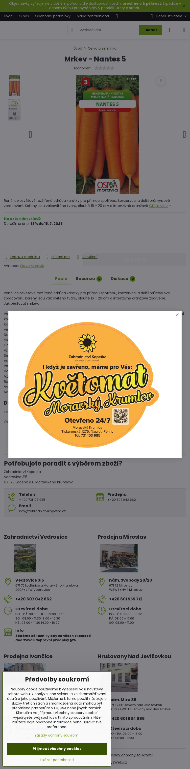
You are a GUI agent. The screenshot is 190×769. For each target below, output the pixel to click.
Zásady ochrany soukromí (57, 735)
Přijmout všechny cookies (57, 748)
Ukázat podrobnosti (57, 760)
